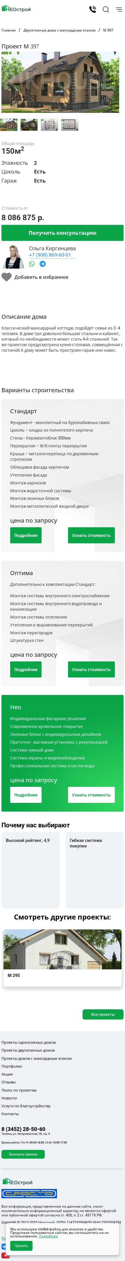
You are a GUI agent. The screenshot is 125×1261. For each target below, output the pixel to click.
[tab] (8, 125)
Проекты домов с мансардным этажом (36, 1058)
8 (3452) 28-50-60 (92, 9)
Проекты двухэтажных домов (28, 1050)
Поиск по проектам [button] (19, 1090)
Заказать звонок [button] (23, 1154)
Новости (9, 1098)
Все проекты (103, 1014)
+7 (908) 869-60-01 (50, 254)
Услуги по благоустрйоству (26, 1106)
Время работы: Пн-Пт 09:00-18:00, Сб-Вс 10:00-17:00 (34, 1142)
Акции (7, 1074)
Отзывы (8, 1082)
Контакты (10, 1113)
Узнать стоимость (91, 535)
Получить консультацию (62, 232)
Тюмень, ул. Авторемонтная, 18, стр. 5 (25, 1133)
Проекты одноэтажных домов (28, 1042)
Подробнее (26, 535)
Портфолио (11, 1066)
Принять (21, 1246)
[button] (105, 9)
